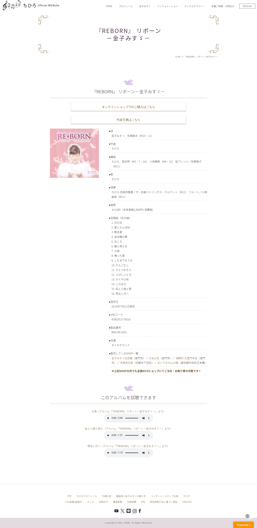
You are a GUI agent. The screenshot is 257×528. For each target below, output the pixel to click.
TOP (69, 496)
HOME (109, 6)
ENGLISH (247, 6)
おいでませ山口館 (167, 363)
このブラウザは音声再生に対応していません (128, 418)
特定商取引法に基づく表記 (164, 501)
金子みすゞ (145, 6)
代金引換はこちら (128, 119)
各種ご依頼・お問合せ (222, 6)
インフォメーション (167, 6)
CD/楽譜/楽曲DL (73, 501)
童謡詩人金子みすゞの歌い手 (131, 496)
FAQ (143, 501)
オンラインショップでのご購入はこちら (128, 107)
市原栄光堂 (126, 363)
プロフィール (126, 6)
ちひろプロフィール (86, 496)
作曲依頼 (131, 501)
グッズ (90, 501)
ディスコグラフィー (194, 6)
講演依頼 (117, 501)
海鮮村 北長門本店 (186, 358)
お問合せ (103, 501)
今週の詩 (106, 496)
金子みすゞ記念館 (121, 358)
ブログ (186, 496)
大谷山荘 (154, 358)
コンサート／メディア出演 (164, 496)
